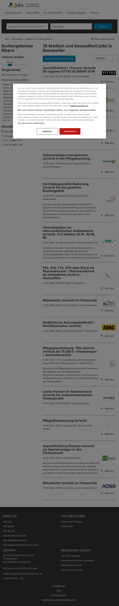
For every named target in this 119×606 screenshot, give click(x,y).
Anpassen (47, 131)
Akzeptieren (70, 131)
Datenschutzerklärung (79, 105)
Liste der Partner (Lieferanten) (31, 123)
